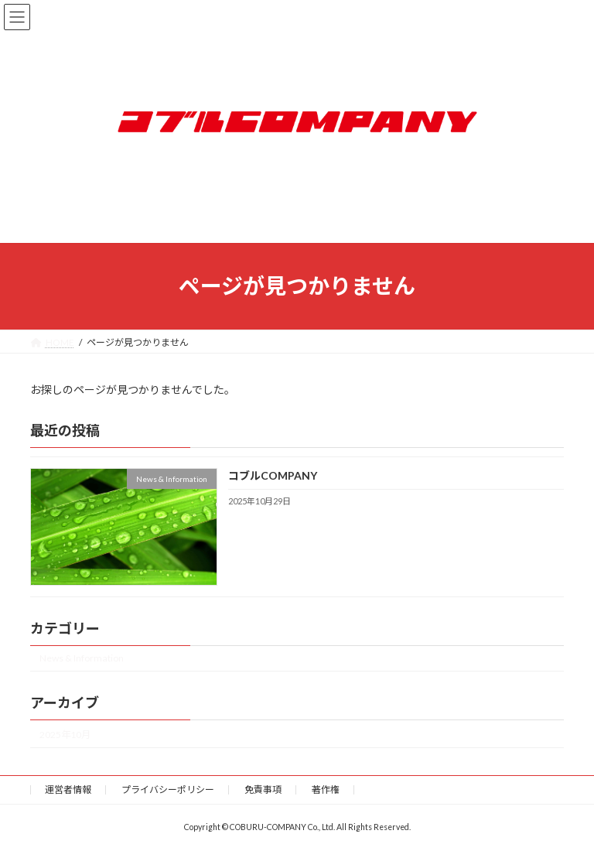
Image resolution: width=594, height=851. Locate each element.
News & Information (81, 658)
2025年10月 (64, 734)
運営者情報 (68, 789)
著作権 (326, 789)
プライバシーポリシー (167, 789)
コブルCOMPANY (272, 475)
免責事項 (263, 789)
